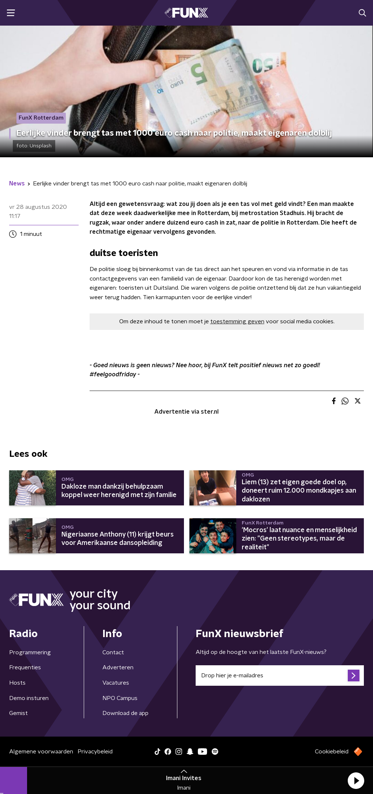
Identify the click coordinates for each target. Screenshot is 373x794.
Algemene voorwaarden (41, 752)
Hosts (17, 683)
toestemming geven (237, 321)
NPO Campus (119, 698)
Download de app (125, 713)
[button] (356, 780)
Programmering (30, 652)
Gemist (18, 713)
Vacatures (115, 683)
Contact (113, 652)
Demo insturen (29, 698)
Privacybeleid (95, 752)
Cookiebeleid (331, 752)
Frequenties (25, 667)
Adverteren (117, 667)
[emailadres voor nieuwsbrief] (280, 675)
